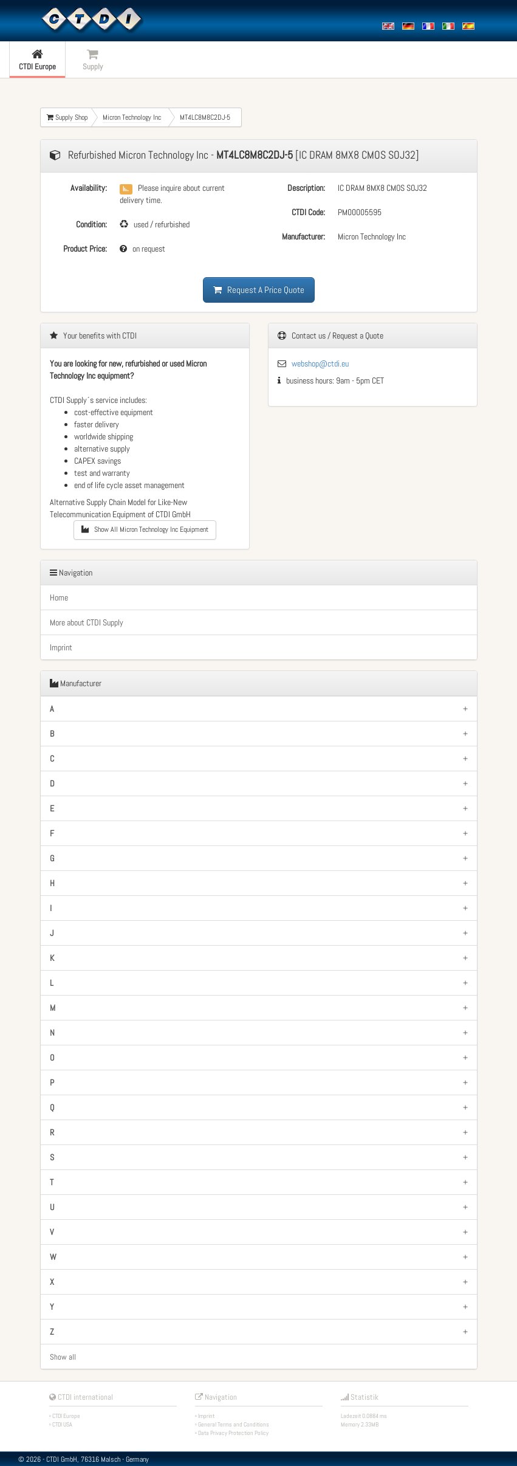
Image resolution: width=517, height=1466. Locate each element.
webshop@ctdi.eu (320, 363)
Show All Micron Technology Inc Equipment (144, 529)
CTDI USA (62, 1424)
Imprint (61, 647)
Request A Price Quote (258, 289)
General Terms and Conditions (233, 1424)
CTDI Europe (66, 1416)
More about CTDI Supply (86, 622)
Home (59, 597)
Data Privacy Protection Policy (233, 1433)
